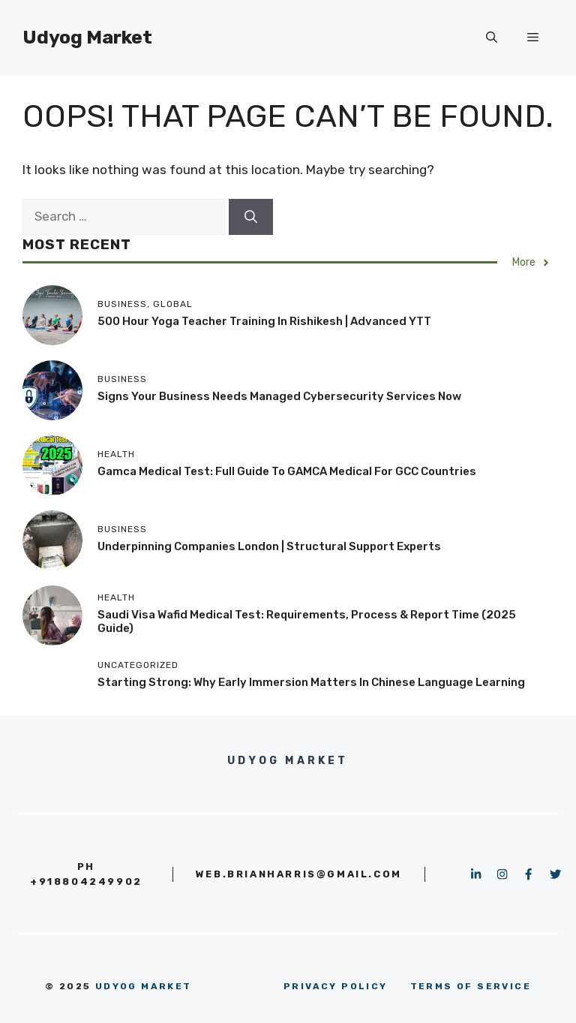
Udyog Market (87, 37)
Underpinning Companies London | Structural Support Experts (269, 546)
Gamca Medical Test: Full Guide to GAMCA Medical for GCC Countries (287, 471)
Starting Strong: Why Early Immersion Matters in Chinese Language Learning (311, 682)
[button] (491, 37)
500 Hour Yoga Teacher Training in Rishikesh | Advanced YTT (264, 321)
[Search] (251, 217)
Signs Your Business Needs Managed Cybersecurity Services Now (279, 396)
